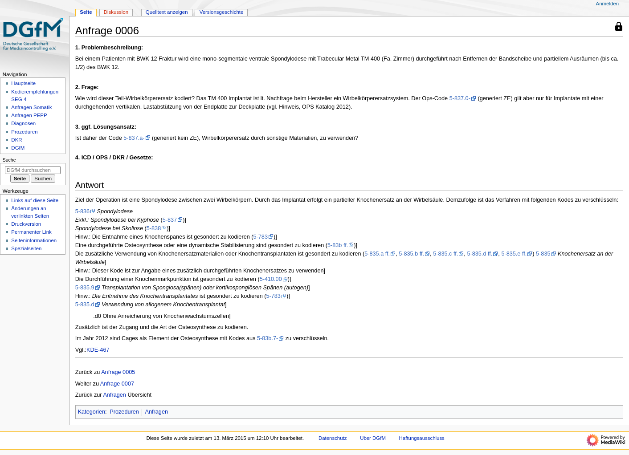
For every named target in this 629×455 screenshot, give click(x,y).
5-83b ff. (337, 245)
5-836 (82, 211)
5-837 (170, 220)
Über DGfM (373, 438)
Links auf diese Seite (34, 200)
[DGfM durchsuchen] (33, 170)
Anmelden (607, 3)
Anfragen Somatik (31, 107)
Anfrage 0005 (118, 372)
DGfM (18, 147)
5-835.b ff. (411, 254)
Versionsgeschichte (222, 12)
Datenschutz (333, 438)
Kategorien (91, 412)
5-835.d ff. (479, 254)
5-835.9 (84, 287)
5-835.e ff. (514, 254)
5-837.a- (133, 138)
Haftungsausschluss (422, 438)
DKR (16, 139)
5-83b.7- (267, 338)
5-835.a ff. (377, 254)
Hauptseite (23, 83)
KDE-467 (97, 350)
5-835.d (84, 304)
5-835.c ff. (445, 254)
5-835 (543, 254)
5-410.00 (271, 279)
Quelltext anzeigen (167, 12)
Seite (86, 12)
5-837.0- (459, 98)
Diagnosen (23, 123)
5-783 (260, 237)
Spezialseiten (26, 248)
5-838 (154, 228)
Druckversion (26, 224)
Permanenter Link (31, 232)
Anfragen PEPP (29, 115)
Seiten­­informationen (34, 240)
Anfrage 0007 (117, 384)
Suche (9, 159)
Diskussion (116, 12)
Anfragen (114, 395)
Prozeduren (124, 412)
